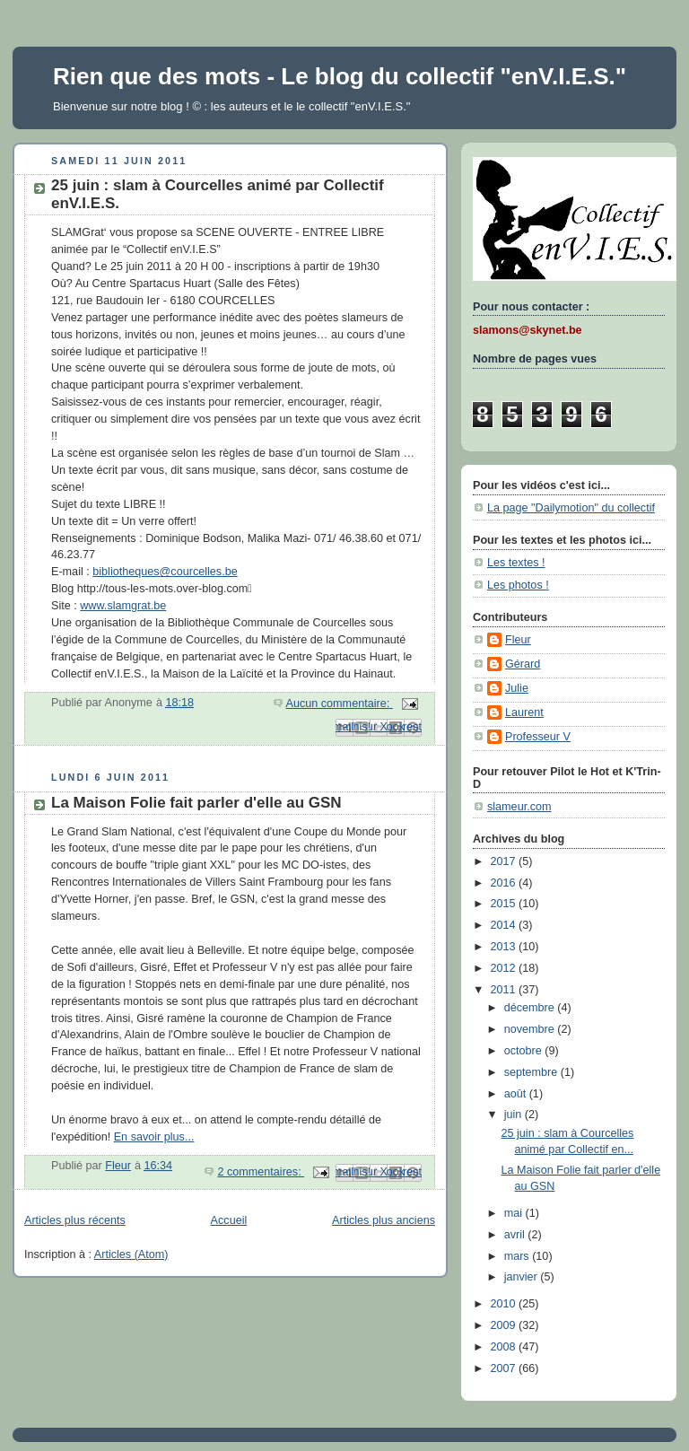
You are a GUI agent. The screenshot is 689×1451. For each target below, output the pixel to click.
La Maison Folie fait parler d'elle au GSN (196, 802)
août (516, 1094)
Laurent (524, 712)
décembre (531, 1007)
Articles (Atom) (131, 1254)
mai (515, 1213)
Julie (516, 688)
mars (518, 1256)
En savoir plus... (154, 1137)
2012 (505, 968)
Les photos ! (518, 585)
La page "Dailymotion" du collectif (571, 508)
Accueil (229, 1220)
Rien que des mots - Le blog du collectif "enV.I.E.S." (339, 76)
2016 (505, 883)
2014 (505, 925)
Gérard (522, 664)
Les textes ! (516, 562)
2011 (505, 989)
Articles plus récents (75, 1220)
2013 (505, 946)
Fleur (518, 640)
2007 (505, 1368)
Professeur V (538, 736)
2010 (505, 1304)
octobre (524, 1051)
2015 (505, 903)
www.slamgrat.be (123, 605)
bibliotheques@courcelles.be (164, 571)
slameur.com (519, 806)
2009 (505, 1325)
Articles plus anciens (383, 1220)
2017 (505, 861)
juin (514, 1114)
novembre (531, 1029)
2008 (505, 1347)
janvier (522, 1277)
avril (516, 1234)
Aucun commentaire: (339, 703)
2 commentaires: (260, 1172)
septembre (532, 1072)
